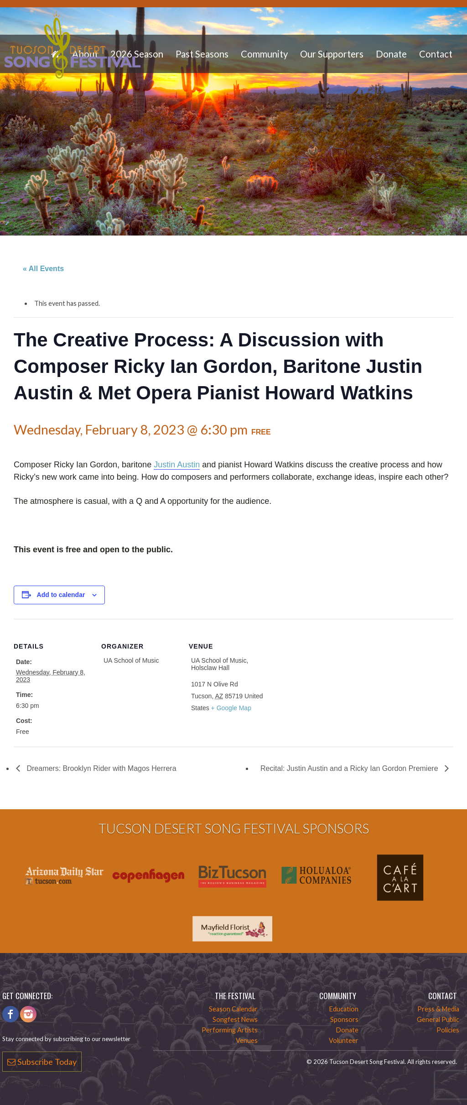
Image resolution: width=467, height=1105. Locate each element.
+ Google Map (231, 708)
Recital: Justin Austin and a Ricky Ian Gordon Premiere (350, 768)
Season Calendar (233, 1009)
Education (343, 1009)
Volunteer (343, 1040)
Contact (435, 53)
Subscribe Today (42, 1062)
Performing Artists (230, 1030)
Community (264, 53)
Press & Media (438, 1009)
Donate (391, 53)
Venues (247, 1040)
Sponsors (344, 1019)
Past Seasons (202, 53)
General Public (438, 1019)
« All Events (43, 268)
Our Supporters (331, 53)
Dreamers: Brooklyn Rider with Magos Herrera (100, 768)
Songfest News (235, 1019)
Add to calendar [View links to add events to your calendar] (61, 594)
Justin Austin (177, 464)
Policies (447, 1030)
